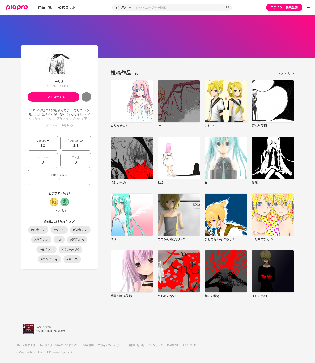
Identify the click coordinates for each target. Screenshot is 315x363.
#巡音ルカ (77, 239)
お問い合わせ (136, 345)
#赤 (59, 239)
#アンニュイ (49, 259)
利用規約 (88, 345)
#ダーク (59, 229)
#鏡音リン (38, 229)
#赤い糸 (72, 259)
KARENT (172, 345)
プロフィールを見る (59, 125)
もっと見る (59, 210)
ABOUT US (189, 345)
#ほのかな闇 (70, 249)
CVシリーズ (156, 345)
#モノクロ (47, 249)
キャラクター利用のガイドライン (59, 345)
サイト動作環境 (26, 345)
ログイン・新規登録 (284, 7)
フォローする (53, 96)
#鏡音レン (41, 239)
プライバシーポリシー (111, 345)
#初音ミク (80, 229)
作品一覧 (45, 7)
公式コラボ (67, 7)
